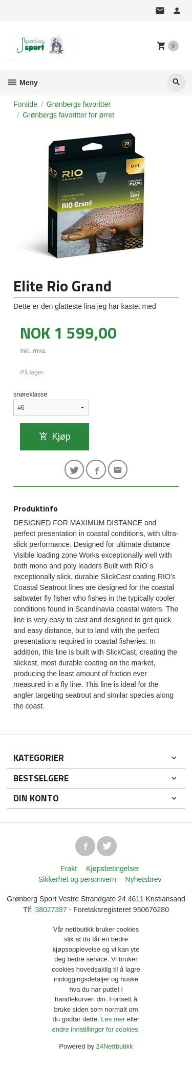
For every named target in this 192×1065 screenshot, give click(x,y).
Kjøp (54, 436)
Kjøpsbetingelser (112, 868)
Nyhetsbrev (143, 879)
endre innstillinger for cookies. (96, 1029)
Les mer (114, 1019)
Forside (25, 104)
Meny (22, 82)
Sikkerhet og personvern (77, 879)
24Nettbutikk (114, 1046)
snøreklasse (30, 394)
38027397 (51, 909)
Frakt (68, 868)
